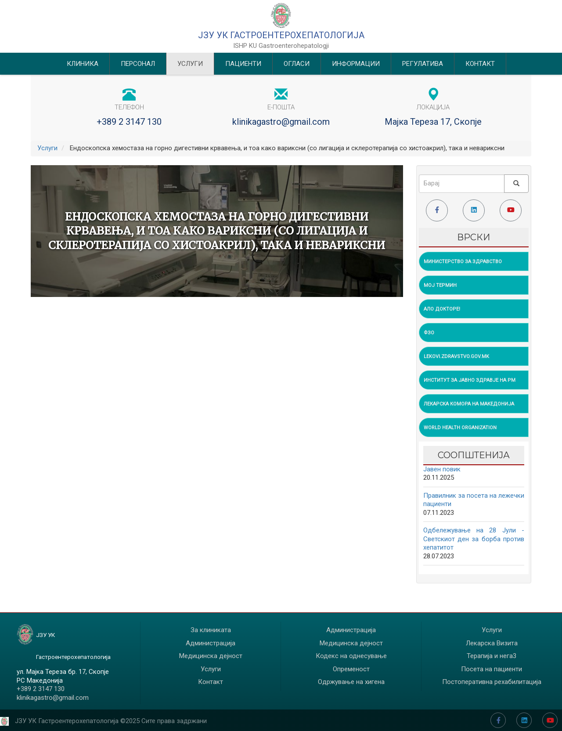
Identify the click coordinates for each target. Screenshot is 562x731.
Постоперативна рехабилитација (491, 682)
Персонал (138, 64)
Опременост (351, 669)
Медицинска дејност (210, 656)
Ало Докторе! (442, 309)
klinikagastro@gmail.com (281, 121)
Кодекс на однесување (351, 656)
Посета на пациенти (491, 669)
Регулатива (422, 64)
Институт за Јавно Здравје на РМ (469, 380)
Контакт (480, 64)
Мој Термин (440, 285)
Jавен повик (442, 469)
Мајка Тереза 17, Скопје (433, 121)
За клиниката (211, 630)
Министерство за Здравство (463, 261)
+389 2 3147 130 (129, 121)
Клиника (82, 64)
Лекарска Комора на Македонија (469, 404)
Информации (356, 64)
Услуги (190, 64)
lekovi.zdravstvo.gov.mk (456, 356)
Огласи (297, 64)
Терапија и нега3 (491, 656)
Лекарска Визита (492, 643)
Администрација (210, 643)
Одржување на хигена (351, 682)
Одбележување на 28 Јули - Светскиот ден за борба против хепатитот (474, 538)
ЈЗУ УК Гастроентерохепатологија (281, 35)
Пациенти (243, 64)
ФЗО (429, 333)
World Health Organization (460, 428)
